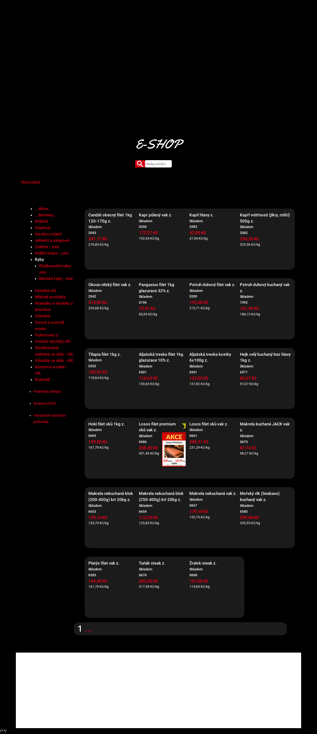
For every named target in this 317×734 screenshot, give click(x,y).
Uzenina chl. (46, 290)
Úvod (122, 21)
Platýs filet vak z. (104, 563)
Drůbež (41, 221)
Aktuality (209, 21)
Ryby (39, 259)
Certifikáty (189, 21)
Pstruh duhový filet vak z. (212, 284)
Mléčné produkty (50, 296)
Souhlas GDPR (44, 403)
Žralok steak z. (203, 563)
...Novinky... (46, 214)
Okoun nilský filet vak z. (110, 284)
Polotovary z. (47, 335)
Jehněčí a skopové (52, 240)
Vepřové (42, 227)
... (88, 629)
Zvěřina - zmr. (47, 246)
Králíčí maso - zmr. (52, 253)
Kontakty (228, 21)
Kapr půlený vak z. (155, 214)
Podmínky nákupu (47, 391)
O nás (135, 21)
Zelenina (42, 315)
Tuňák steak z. (152, 563)
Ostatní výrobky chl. (53, 341)
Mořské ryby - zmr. (56, 278)
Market (169, 21)
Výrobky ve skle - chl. (54, 360)
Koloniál (42, 379)
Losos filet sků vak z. (208, 424)
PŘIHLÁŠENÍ (30, 182)
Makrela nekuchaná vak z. (213, 493)
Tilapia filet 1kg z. (104, 354)
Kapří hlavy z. (201, 214)
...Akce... (43, 208)
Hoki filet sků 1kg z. (106, 424)
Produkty (152, 21)
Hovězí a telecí (48, 234)
